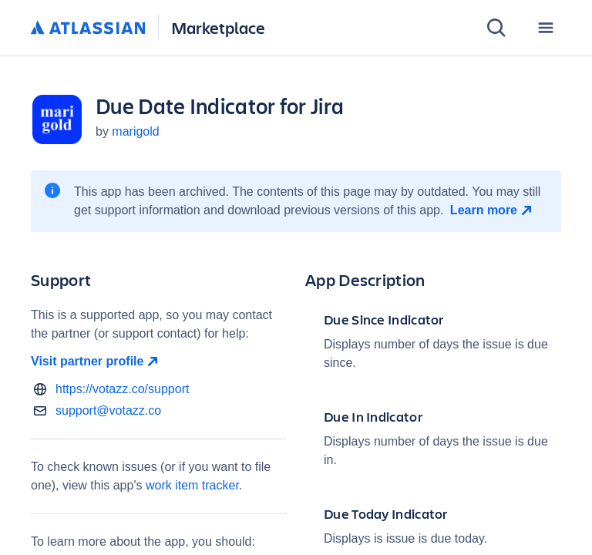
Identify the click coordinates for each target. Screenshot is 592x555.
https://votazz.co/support (122, 388)
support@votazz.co (108, 410)
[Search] (496, 27)
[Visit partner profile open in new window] (159, 361)
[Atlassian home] (88, 28)
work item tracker (192, 485)
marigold (135, 131)
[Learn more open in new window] (493, 210)
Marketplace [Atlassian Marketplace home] (218, 27)
